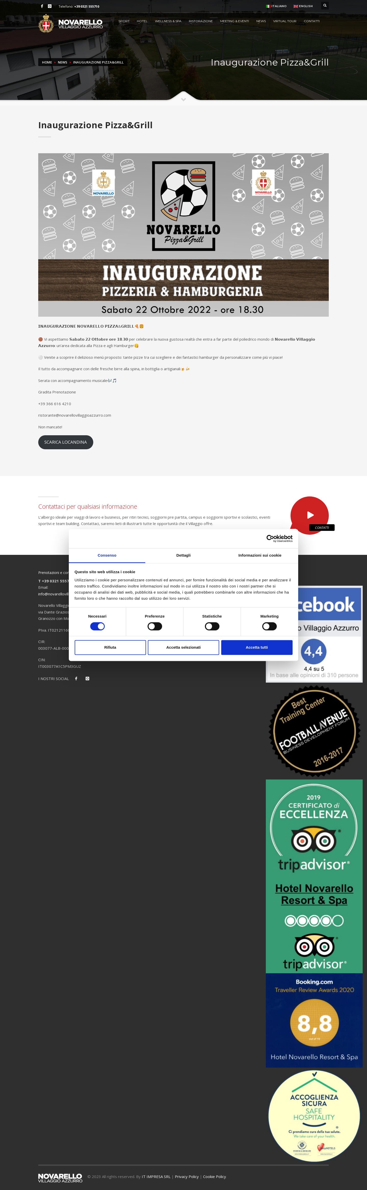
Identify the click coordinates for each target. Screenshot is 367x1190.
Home (47, 62)
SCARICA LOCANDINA (65, 442)
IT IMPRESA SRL (156, 1176)
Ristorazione (201, 21)
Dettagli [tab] (183, 555)
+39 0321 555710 (86, 6)
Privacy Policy (187, 1176)
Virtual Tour (284, 21)
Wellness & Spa (168, 21)
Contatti (312, 21)
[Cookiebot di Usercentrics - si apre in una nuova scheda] (270, 538)
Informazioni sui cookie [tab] (260, 555)
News (261, 21)
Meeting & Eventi (234, 21)
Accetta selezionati (183, 647)
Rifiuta (110, 647)
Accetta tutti (257, 647)
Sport (124, 21)
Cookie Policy (214, 1176)
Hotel (142, 21)
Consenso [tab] (107, 555)
